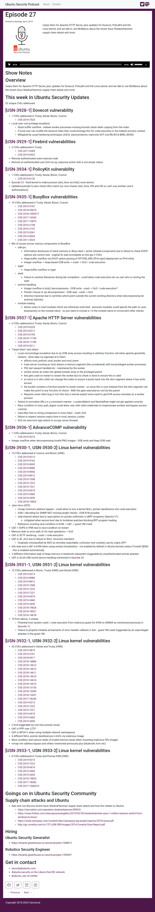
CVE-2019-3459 (26, 497)
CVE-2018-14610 (27, 676)
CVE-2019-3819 (26, 650)
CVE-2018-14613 (27, 665)
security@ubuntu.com (24, 868)
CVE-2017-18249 (27, 698)
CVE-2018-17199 (27, 338)
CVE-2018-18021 (27, 611)
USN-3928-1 (18, 110)
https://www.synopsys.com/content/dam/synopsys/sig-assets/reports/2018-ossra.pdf (66, 820)
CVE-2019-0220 (26, 327)
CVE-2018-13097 (27, 695)
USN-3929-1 (18, 141)
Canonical (34, 902)
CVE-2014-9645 (26, 236)
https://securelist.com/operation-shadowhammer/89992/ (49, 809)
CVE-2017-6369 (26, 151)
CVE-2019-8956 (26, 471)
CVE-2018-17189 (27, 342)
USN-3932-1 (18, 640)
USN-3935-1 (18, 196)
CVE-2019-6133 (26, 178)
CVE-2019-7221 (26, 486)
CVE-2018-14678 (27, 615)
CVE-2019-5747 (26, 206)
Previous (13, 892)
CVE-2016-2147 (26, 228)
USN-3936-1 (18, 427)
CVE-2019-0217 (26, 330)
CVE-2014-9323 (26, 154)
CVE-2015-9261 (26, 232)
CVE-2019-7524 (26, 119)
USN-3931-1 (18, 564)
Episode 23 (18, 182)
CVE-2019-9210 (26, 436)
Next (28, 892)
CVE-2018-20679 (27, 210)
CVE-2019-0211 (26, 345)
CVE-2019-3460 (26, 494)
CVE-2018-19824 (27, 501)
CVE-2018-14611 (27, 672)
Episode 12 (24, 626)
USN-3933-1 (18, 750)
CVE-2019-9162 (26, 460)
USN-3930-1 (18, 447)
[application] (77, 64)
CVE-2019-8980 (26, 468)
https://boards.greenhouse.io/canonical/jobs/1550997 (42, 854)
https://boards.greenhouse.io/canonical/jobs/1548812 (42, 842)
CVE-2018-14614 (27, 683)
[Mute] (132, 64)
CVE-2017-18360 (27, 782)
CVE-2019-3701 (26, 654)
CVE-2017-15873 (27, 221)
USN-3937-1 (18, 317)
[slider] (71, 64)
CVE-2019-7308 (26, 479)
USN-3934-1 (18, 169)
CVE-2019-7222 (26, 483)
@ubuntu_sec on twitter (25, 875)
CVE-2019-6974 (26, 490)
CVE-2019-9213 (26, 456)
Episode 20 (78, 557)
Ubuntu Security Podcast (22, 4)
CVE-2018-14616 (27, 680)
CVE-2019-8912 (26, 475)
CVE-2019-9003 (26, 464)
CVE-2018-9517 (26, 657)
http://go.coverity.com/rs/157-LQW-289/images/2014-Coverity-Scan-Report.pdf (61, 824)
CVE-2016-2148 (26, 225)
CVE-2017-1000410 (28, 786)
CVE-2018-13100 (27, 687)
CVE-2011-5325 (26, 239)
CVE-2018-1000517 (28, 213)
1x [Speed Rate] (146, 65)
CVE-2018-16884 (27, 661)
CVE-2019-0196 (26, 334)
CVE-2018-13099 (27, 691)
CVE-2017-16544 (27, 217)
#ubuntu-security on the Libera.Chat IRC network (38, 872)
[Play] (9, 64)
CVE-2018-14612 (27, 668)
